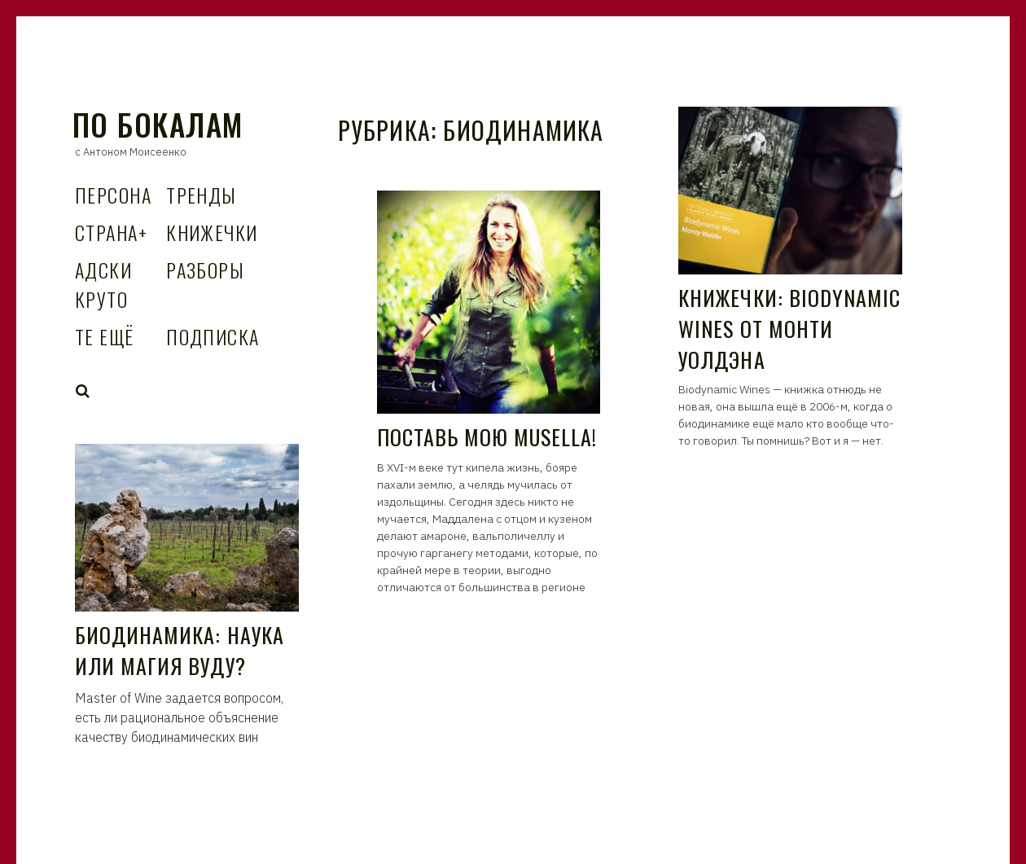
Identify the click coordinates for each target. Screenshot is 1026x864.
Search (83, 391)
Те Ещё (104, 336)
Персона (113, 194)
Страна (111, 232)
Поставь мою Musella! (487, 437)
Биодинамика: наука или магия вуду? (179, 650)
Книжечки (212, 232)
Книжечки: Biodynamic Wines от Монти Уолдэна (789, 328)
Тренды (201, 194)
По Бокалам (157, 124)
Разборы (205, 269)
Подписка (213, 336)
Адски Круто (103, 284)
